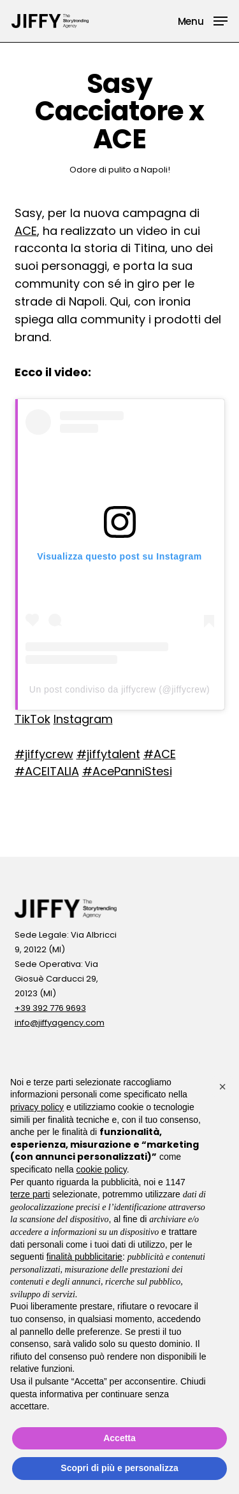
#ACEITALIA (47, 771)
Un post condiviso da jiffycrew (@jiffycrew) (119, 689)
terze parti (30, 1194)
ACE (26, 231)
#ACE (159, 754)
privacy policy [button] (37, 1107)
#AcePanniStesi (127, 771)
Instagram (83, 719)
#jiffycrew (44, 754)
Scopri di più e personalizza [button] (119, 1468)
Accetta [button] (119, 1438)
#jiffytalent (108, 754)
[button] (203, 20)
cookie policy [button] (101, 1169)
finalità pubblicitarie (84, 1256)
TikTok (32, 719)
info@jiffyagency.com (60, 1023)
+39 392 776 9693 (50, 1008)
